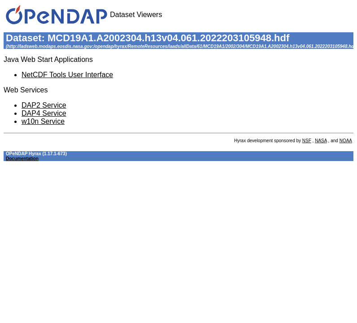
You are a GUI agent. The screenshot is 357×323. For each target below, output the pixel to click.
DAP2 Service (44, 105)
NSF (306, 140)
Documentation (22, 158)
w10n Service (43, 121)
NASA (321, 140)
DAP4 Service (44, 113)
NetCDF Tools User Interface (67, 75)
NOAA (346, 140)
